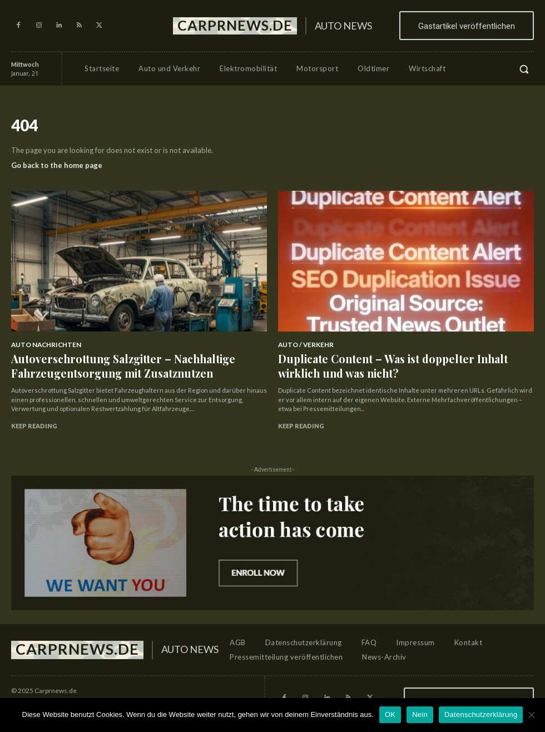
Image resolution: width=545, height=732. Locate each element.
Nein (420, 714)
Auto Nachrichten (42, 344)
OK (390, 714)
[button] (524, 69)
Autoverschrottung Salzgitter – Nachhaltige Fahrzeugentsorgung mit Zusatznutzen (98, 359)
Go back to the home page (56, 165)
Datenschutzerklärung (480, 714)
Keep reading (34, 414)
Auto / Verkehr (302, 344)
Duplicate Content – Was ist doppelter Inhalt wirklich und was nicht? (402, 359)
